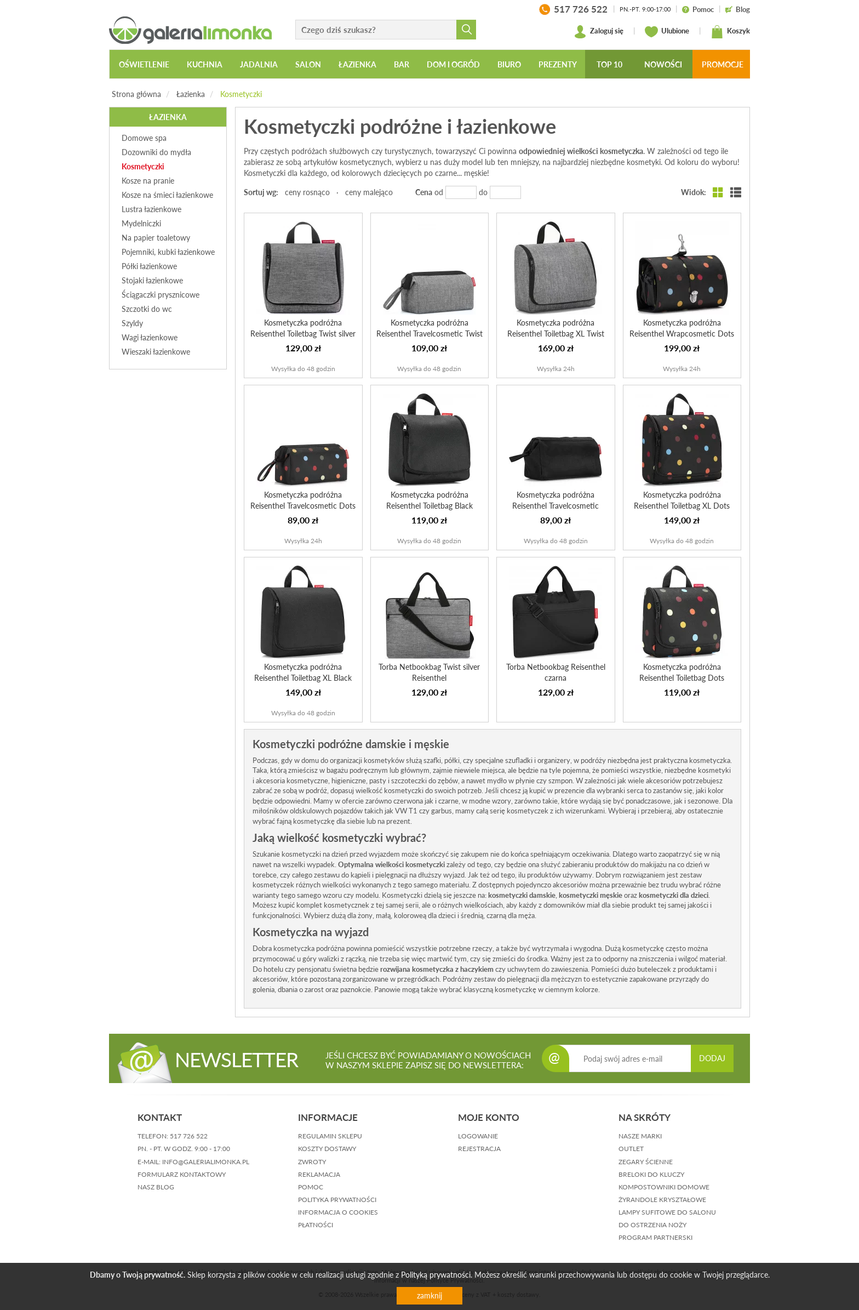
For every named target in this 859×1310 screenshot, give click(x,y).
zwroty (312, 1162)
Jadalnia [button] (259, 64)
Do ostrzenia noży (652, 1225)
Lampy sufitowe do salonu (667, 1212)
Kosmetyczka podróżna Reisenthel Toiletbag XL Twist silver (555, 333)
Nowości (663, 64)
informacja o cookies (338, 1212)
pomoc (310, 1187)
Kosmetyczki (241, 94)
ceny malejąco (369, 192)
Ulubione (667, 31)
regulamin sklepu (330, 1136)
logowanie (478, 1136)
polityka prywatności (337, 1199)
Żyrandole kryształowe (662, 1199)
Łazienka (190, 94)
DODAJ (712, 1058)
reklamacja (319, 1174)
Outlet (631, 1148)
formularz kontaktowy (182, 1174)
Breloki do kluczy (651, 1174)
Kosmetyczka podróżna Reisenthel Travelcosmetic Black (555, 505)
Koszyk (730, 31)
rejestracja (479, 1148)
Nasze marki (640, 1136)
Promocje (722, 64)
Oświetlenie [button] (144, 64)
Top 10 (609, 64)
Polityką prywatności (436, 1274)
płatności (315, 1225)
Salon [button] (308, 64)
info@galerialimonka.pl (205, 1162)
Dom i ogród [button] (453, 64)
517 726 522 (189, 1136)
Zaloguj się (598, 31)
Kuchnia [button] (204, 64)
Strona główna (136, 94)
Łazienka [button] (357, 64)
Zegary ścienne (646, 1162)
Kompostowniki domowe (664, 1187)
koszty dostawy (327, 1148)
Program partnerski (655, 1237)
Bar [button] (401, 64)
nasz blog (156, 1187)
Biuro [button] (509, 64)
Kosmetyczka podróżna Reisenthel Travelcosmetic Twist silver (429, 333)
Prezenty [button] (558, 64)
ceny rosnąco (307, 192)
